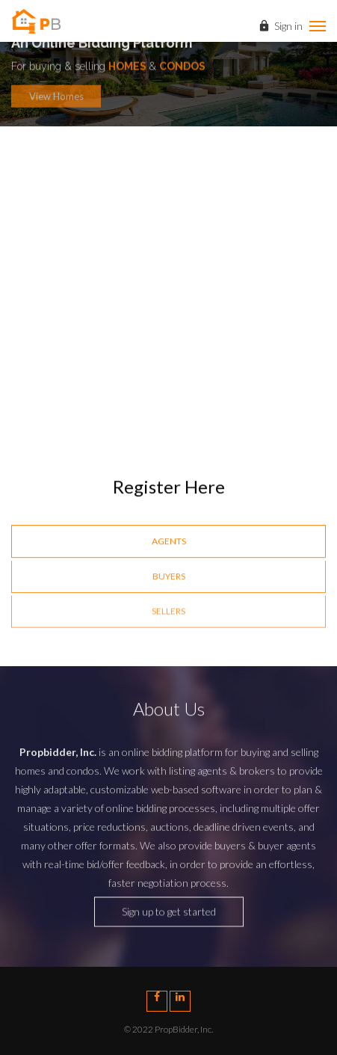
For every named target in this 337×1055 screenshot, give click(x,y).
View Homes (56, 99)
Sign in (280, 27)
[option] (168, 269)
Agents (169, 541)
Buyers (168, 577)
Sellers (168, 613)
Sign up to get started (169, 915)
